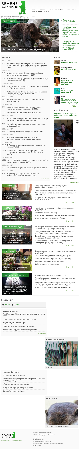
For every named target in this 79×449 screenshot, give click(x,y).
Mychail (63, 60)
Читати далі (74, 182)
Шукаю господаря (55, 339)
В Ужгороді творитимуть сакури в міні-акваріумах (25, 132)
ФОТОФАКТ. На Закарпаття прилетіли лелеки (24, 113)
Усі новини (44, 179)
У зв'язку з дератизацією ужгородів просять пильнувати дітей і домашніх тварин (27, 87)
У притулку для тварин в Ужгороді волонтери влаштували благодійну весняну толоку (23, 174)
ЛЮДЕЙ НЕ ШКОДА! (69, 69)
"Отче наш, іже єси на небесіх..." (58, 426)
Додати (15, 305)
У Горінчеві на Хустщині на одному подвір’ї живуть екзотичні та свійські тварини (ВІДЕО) (25, 74)
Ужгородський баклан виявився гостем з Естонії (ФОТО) (55, 190)
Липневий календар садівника (14, 391)
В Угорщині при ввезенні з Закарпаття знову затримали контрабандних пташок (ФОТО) (70, 45)
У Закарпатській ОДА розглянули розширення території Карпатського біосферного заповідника (27, 119)
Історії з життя (61, 110)
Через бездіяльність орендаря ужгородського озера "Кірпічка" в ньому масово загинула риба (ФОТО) (70, 31)
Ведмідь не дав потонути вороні (14, 323)
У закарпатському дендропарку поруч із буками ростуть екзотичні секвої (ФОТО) (27, 80)
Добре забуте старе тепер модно (47, 264)
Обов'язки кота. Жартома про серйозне (67, 82)
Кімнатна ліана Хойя (69, 63)
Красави (49, 367)
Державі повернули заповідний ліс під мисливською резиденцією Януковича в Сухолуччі (54, 237)
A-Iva (62, 88)
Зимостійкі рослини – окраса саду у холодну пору (53, 259)
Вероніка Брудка (66, 67)
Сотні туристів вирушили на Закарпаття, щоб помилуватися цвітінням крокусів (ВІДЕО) (23, 108)
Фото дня (50, 398)
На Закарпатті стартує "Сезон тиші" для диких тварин (27, 168)
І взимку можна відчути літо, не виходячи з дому (52, 256)
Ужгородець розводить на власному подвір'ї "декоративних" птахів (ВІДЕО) (51, 186)
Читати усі (69, 202)
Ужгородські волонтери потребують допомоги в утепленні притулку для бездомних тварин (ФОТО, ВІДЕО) (56, 284)
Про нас (3, 16)
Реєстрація (4, 18)
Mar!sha (63, 97)
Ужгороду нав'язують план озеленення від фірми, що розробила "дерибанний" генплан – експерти (54, 232)
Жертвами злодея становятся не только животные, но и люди (69, 101)
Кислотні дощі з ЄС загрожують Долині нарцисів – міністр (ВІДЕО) (25, 100)
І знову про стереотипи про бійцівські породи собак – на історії (65, 115)
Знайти (6, 305)
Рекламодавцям (19, 16)
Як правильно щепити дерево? (14, 375)
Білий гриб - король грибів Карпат (47, 213)
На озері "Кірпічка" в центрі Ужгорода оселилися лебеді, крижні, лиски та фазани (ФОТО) (28, 161)
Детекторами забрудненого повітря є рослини (20, 330)
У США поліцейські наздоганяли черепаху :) (19, 326)
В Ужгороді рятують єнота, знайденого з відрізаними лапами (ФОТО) (26, 146)
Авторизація (14, 18)
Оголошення (7, 300)
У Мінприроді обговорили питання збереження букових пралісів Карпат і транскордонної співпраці (55, 228)
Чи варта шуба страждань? (67, 92)
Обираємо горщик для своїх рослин (16, 384)
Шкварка (64, 78)
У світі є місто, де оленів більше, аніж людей (19, 319)
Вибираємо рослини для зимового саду (49, 261)
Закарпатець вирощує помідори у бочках (50, 218)
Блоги (46, 11)
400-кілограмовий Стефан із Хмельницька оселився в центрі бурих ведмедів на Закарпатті (27, 93)
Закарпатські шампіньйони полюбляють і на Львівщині (55, 215)
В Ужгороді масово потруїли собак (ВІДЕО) (50, 275)
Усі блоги (75, 106)
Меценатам (10, 16)
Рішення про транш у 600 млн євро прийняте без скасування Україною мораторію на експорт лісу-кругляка (25, 152)
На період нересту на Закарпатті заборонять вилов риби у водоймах (26, 125)
